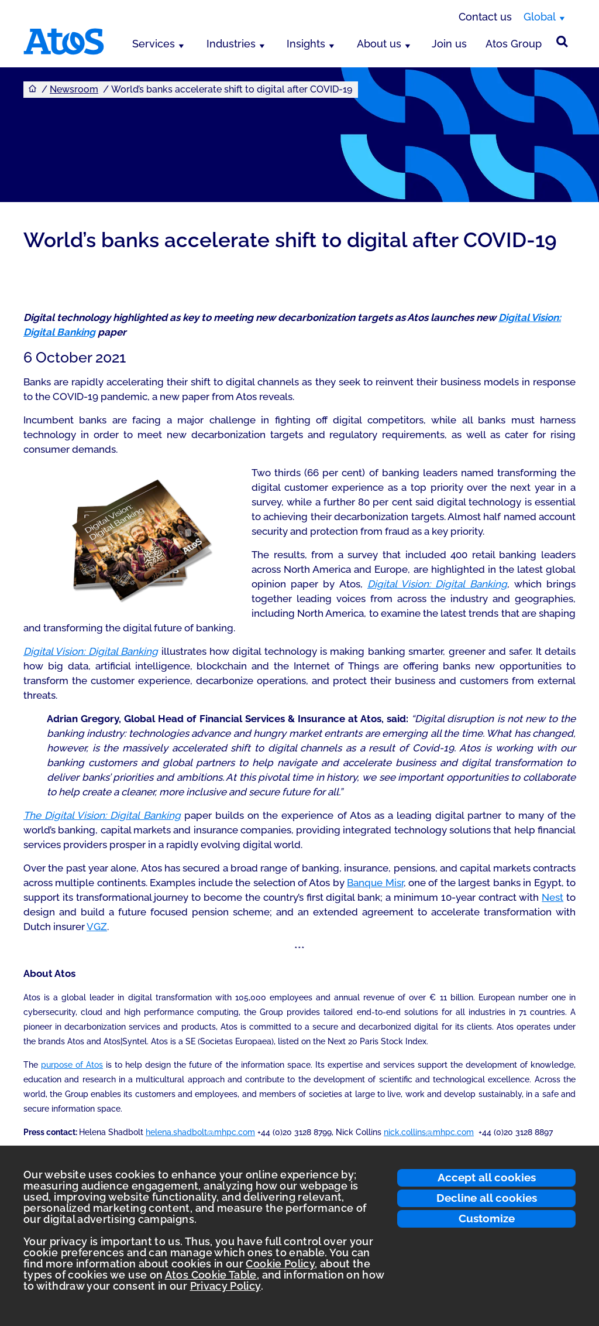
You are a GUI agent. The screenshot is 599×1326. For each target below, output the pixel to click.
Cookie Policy (280, 1263)
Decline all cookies (486, 1197)
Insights (306, 43)
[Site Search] (562, 41)
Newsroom (74, 89)
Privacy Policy (225, 1286)
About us (379, 43)
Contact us (485, 17)
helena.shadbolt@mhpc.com (200, 1132)
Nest (552, 897)
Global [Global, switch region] (540, 17)
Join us (449, 43)
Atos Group (514, 43)
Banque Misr (375, 882)
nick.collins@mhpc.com (429, 1132)
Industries (231, 43)
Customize (487, 1218)
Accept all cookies (487, 1177)
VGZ (97, 926)
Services (153, 43)
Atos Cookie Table (211, 1275)
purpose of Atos (72, 1064)
